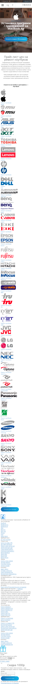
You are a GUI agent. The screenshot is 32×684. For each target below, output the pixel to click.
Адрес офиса (4, 569)
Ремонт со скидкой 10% (7, 623)
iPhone (3, 533)
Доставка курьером (6, 544)
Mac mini (3, 531)
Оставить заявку (4, 661)
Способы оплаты (6, 564)
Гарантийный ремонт (7, 549)
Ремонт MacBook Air (6, 610)
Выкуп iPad (4, 556)
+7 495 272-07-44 (26, 5)
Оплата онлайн (5, 566)
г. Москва (26, 1)
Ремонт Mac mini (5, 615)
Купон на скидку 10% (6, 543)
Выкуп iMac (4, 554)
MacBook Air (4, 526)
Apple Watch (4, 536)
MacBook (3, 523)
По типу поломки (5, 539)
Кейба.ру (20, 589)
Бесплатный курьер (6, 625)
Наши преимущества (7, 572)
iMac (2, 528)
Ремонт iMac (4, 611)
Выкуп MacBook (5, 552)
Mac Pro (3, 529)
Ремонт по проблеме (7, 618)
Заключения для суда (6, 548)
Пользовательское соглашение (17, 587)
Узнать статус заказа (7, 561)
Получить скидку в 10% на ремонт (16, 39)
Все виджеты (4, 1)
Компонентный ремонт (7, 551)
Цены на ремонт (5, 620)
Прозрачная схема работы (8, 574)
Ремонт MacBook (6, 607)
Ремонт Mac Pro (5, 613)
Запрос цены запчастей (8, 546)
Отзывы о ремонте (6, 570)
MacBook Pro (4, 525)
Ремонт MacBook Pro (7, 608)
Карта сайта (4, 587)
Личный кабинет (5, 562)
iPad (2, 534)
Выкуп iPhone (4, 557)
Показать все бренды (10, 509)
